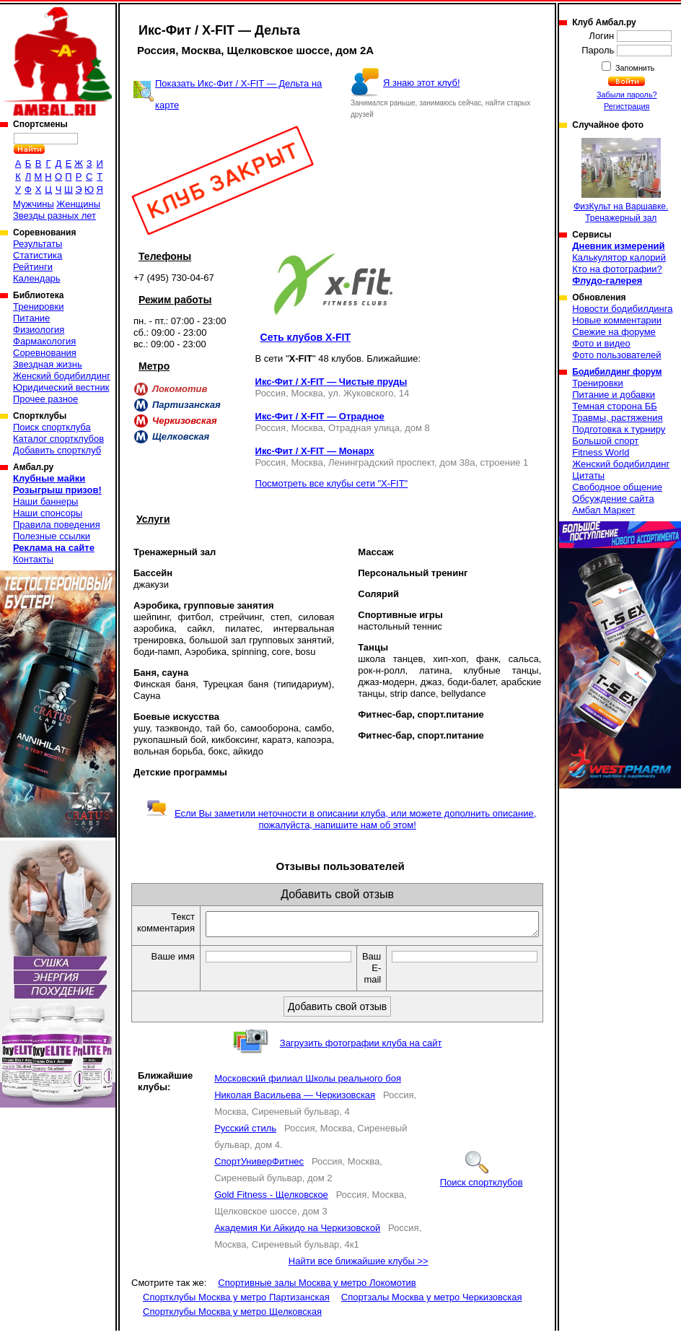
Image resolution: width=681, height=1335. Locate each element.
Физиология (38, 329)
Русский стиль (245, 1132)
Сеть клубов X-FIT (305, 337)
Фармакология (44, 341)
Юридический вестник (61, 387)
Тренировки (38, 306)
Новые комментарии (617, 320)
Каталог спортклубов (58, 438)
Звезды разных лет (54, 215)
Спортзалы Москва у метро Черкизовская (431, 1301)
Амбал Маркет (603, 510)
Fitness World (600, 452)
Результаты (37, 243)
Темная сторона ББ (614, 406)
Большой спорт (605, 440)
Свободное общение (617, 487)
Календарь (37, 278)
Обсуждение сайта (613, 498)
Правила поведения (56, 524)
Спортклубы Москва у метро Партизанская (236, 1301)
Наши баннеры (45, 501)
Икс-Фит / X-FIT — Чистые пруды (331, 381)
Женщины (78, 204)
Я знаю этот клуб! (421, 82)
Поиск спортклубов (481, 1181)
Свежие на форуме (614, 331)
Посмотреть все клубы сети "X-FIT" (331, 483)
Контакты (33, 559)
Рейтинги (33, 266)
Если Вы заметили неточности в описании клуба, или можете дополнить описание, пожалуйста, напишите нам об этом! (341, 819)
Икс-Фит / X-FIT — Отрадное (320, 416)
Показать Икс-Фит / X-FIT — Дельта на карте (238, 94)
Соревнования (44, 352)
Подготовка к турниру (618, 429)
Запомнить (634, 68)
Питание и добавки (613, 394)
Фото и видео (601, 343)
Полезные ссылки (51, 536)
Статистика (37, 255)
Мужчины (33, 204)
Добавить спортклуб (57, 450)
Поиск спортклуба (52, 427)
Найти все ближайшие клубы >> (359, 1265)
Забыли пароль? (627, 94)
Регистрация (626, 106)
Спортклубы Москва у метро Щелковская (232, 1315)
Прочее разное (45, 398)
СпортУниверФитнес (259, 1165)
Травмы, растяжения (617, 417)
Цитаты (588, 475)
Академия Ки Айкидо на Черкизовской (297, 1232)
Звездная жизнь (47, 364)
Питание (31, 318)
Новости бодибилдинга (622, 308)
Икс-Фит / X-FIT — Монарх (314, 450)
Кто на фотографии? (617, 269)
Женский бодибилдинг (61, 375)
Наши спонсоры (47, 513)
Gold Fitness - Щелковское (271, 1198)
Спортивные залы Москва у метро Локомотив (317, 1287)
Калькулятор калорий (619, 257)
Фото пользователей (616, 354)
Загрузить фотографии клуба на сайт (361, 1047)
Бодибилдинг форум (617, 372)
